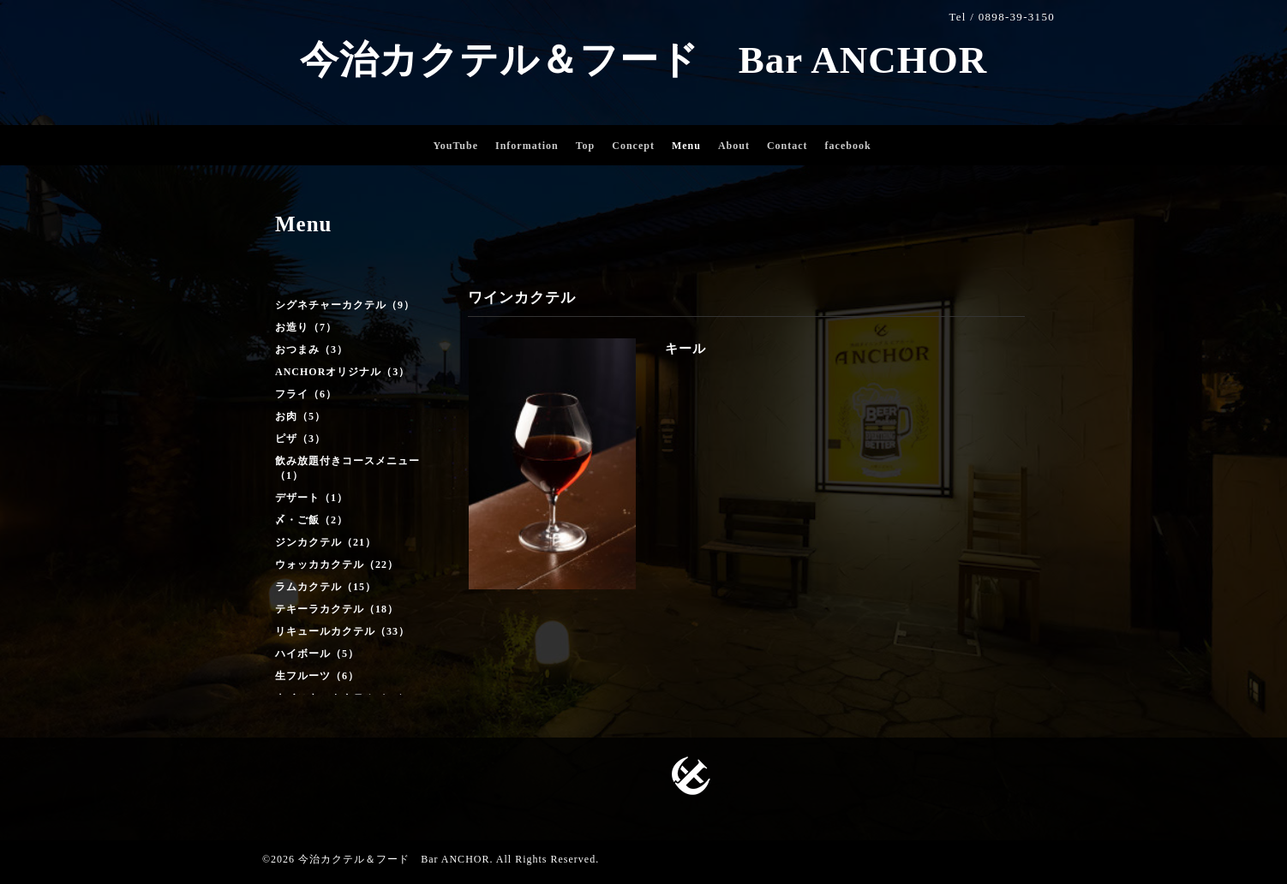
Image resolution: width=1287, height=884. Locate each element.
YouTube (455, 146)
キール (685, 348)
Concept (633, 146)
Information (527, 146)
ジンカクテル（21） (325, 542)
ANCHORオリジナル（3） (342, 372)
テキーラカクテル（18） (336, 609)
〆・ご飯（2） (311, 520)
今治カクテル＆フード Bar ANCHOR (643, 60)
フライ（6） (306, 394)
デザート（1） (311, 498)
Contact (787, 146)
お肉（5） (300, 416)
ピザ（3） (300, 439)
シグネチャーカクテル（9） (345, 305)
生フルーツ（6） (317, 676)
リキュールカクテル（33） (342, 631)
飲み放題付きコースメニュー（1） (347, 468)
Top (586, 146)
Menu (686, 146)
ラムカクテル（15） (325, 587)
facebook (848, 146)
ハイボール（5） (317, 654)
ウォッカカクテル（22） (336, 564)
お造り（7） (306, 327)
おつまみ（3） (311, 349)
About (734, 146)
